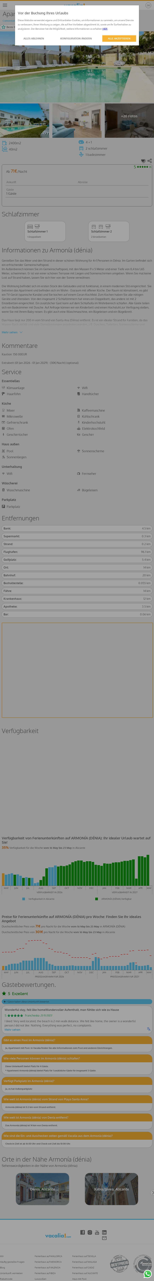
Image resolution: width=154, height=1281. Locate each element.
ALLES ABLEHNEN (34, 38)
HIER (104, 28)
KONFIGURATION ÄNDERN (76, 38)
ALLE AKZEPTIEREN (119, 38)
